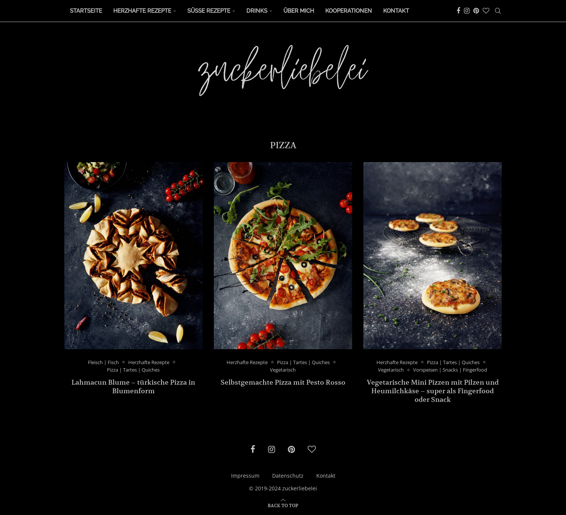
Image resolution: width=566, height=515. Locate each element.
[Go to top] (283, 505)
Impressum (245, 475)
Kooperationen (348, 10)
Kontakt (396, 10)
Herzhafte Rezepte (142, 10)
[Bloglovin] (486, 11)
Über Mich (298, 10)
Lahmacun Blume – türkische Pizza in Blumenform (133, 386)
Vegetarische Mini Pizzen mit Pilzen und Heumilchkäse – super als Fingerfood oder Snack (433, 391)
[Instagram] (467, 11)
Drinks (256, 10)
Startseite (86, 10)
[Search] (498, 11)
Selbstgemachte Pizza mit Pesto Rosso (283, 382)
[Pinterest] (476, 11)
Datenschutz (288, 475)
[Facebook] (458, 11)
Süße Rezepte (208, 10)
